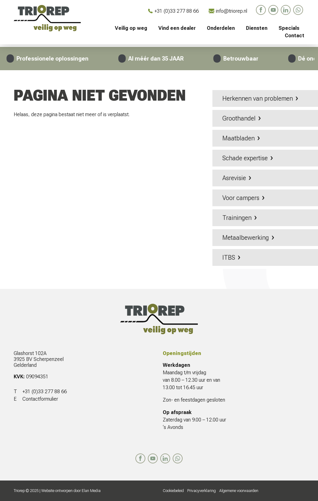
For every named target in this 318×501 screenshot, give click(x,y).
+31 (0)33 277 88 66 (173, 11)
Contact (294, 36)
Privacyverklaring (201, 491)
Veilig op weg (131, 28)
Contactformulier (40, 399)
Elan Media (91, 491)
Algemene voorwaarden (238, 491)
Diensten (256, 28)
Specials (289, 28)
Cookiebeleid (173, 491)
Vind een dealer (177, 28)
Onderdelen (221, 28)
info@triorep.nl (228, 11)
